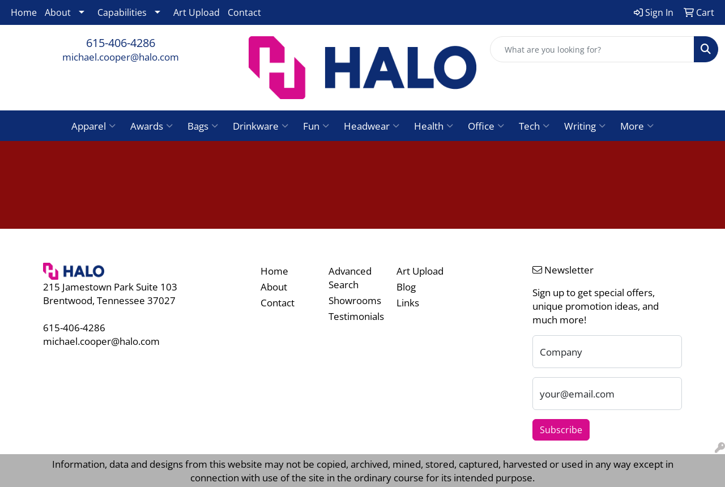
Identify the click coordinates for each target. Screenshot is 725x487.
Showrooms (355, 300)
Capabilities (122, 12)
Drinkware (260, 126)
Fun (316, 126)
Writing (584, 126)
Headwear (371, 126)
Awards (151, 126)
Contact (244, 12)
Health (433, 126)
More (637, 126)
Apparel (93, 126)
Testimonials (356, 316)
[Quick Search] (592, 49)
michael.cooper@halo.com (120, 56)
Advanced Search (350, 277)
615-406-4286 (120, 42)
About (58, 12)
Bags (202, 126)
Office (486, 126)
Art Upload (196, 12)
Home (24, 12)
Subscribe (561, 430)
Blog (406, 286)
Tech (534, 126)
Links (407, 302)
